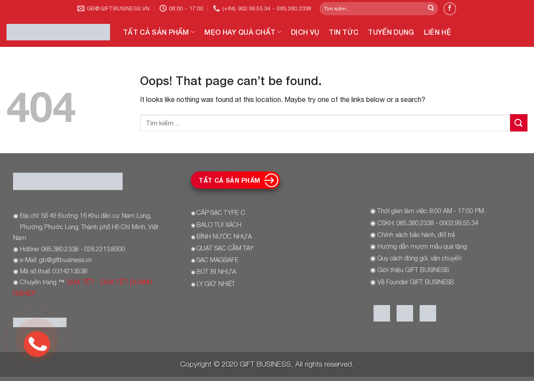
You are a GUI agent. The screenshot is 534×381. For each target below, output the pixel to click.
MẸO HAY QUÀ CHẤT (242, 32)
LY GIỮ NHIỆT (216, 283)
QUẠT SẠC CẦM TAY (225, 248)
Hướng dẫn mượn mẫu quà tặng (422, 246)
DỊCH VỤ (305, 32)
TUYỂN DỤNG (391, 32)
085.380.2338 (415, 223)
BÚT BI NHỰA (216, 271)
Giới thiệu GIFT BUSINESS (413, 269)
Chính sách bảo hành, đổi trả (416, 234)
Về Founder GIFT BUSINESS (415, 282)
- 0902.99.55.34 (456, 223)
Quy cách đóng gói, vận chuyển (419, 258)
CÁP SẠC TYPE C (221, 212)
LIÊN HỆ (437, 32)
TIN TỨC (343, 32)
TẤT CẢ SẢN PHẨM (159, 32)
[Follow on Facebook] (450, 8)
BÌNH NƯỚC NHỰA (224, 236)
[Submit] (430, 8)
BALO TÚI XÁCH (219, 224)
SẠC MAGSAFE (218, 259)
